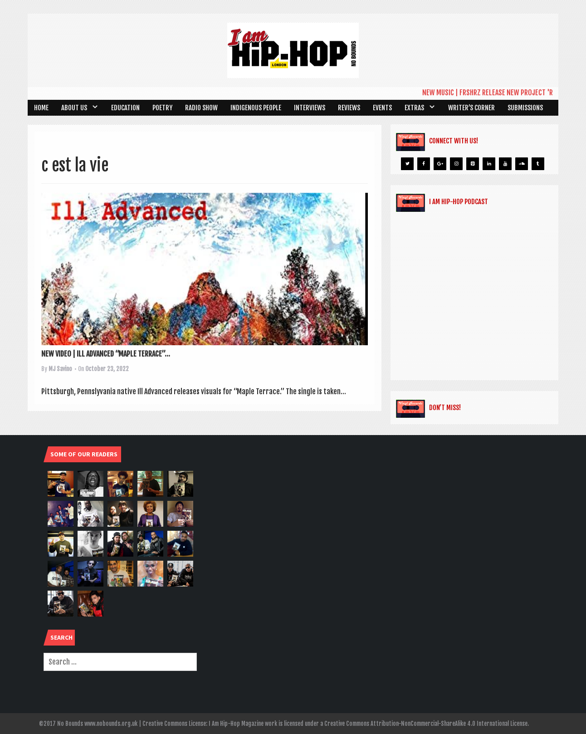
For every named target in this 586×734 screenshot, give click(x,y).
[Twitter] (407, 163)
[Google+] (440, 163)
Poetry (162, 107)
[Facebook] (423, 163)
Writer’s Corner (471, 107)
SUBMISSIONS (525, 107)
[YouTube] (505, 163)
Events (382, 107)
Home (41, 107)
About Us (74, 107)
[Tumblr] (538, 163)
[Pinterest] (472, 163)
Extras (414, 107)
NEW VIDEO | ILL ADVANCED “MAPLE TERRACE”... (105, 353)
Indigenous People (255, 107)
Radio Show (201, 107)
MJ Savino (60, 368)
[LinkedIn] (489, 163)
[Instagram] (456, 163)
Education (125, 107)
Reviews (349, 107)
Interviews (309, 107)
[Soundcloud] (521, 163)
